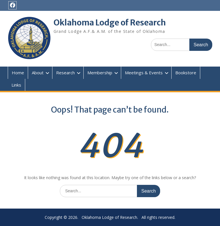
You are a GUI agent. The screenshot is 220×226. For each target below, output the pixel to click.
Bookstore (185, 72)
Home (18, 72)
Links (16, 85)
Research (65, 72)
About (38, 72)
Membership (99, 72)
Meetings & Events (144, 72)
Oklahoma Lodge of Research (110, 22)
